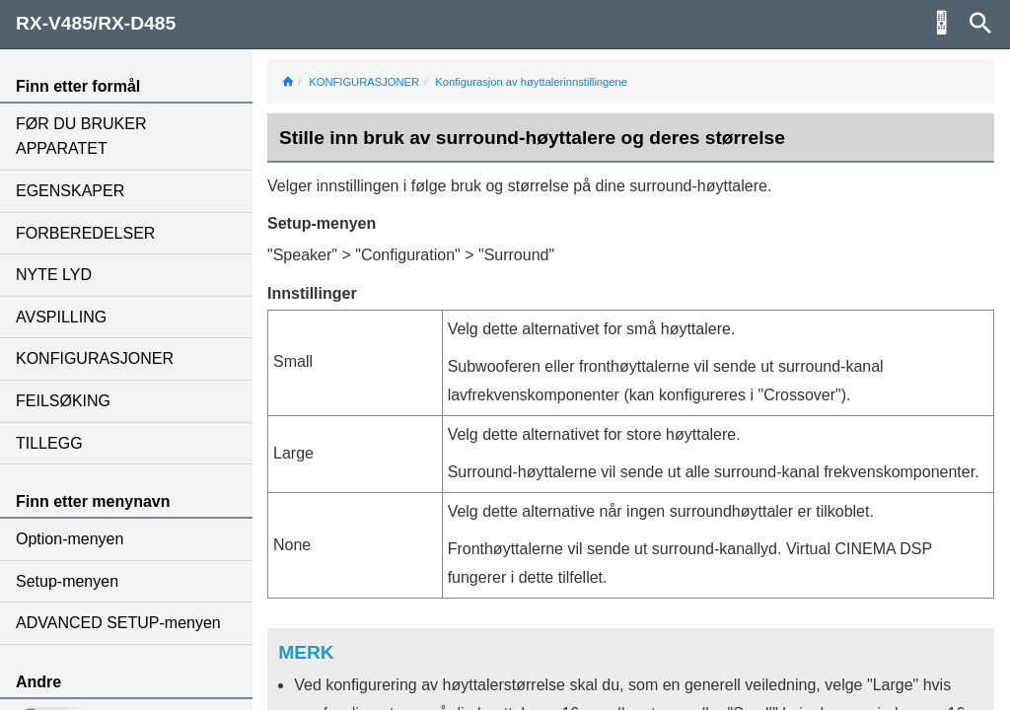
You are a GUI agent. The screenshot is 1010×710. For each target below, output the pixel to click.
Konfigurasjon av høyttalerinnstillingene (531, 82)
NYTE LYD (54, 274)
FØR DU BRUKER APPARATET (81, 136)
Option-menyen (69, 539)
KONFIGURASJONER (95, 358)
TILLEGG (49, 443)
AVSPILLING (61, 317)
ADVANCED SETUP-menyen (118, 622)
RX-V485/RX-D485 (96, 23)
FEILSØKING (63, 400)
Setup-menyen (67, 581)
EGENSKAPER (70, 190)
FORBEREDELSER (85, 233)
